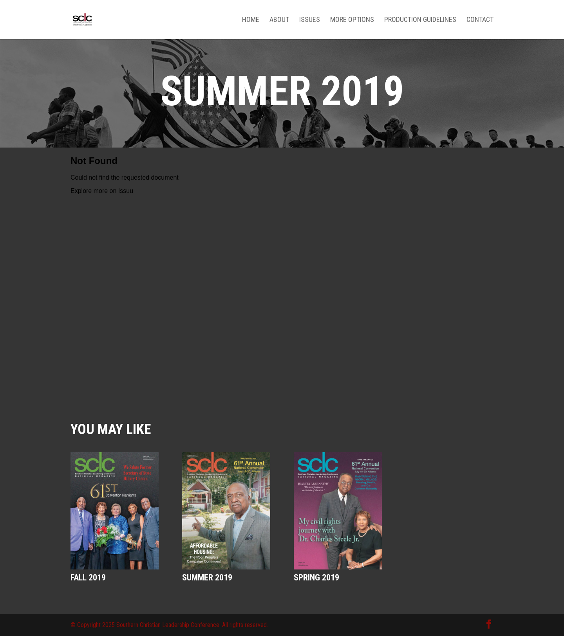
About (279, 20)
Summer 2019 (207, 577)
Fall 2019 (88, 577)
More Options (352, 20)
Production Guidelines (420, 20)
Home (250, 20)
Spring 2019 (316, 577)
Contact (480, 20)
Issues (309, 20)
